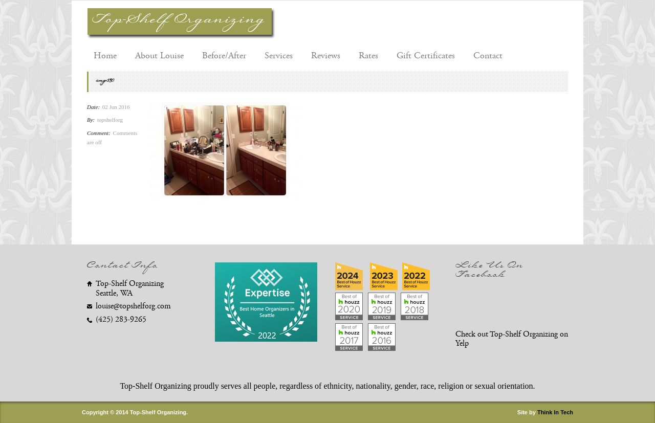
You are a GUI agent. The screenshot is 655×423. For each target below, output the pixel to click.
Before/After (224, 56)
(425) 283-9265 (121, 319)
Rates (368, 56)
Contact (488, 56)
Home (105, 56)
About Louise (159, 56)
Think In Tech (555, 412)
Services (279, 56)
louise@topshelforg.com (133, 306)
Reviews (325, 56)
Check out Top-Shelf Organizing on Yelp (511, 339)
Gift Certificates (426, 56)
